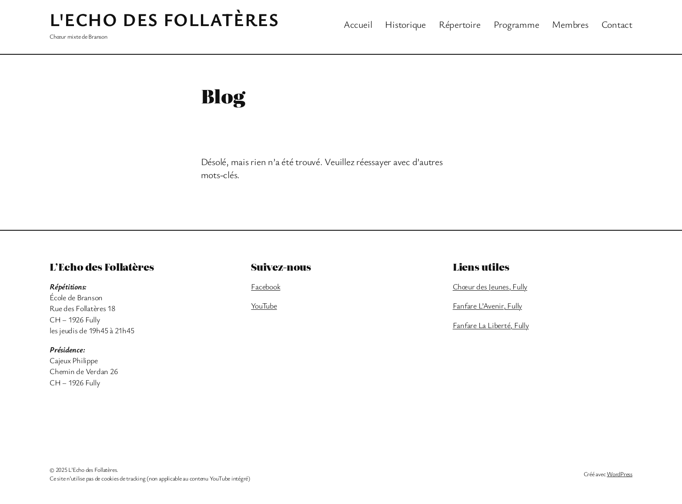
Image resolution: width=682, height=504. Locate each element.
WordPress (619, 474)
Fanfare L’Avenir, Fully (487, 305)
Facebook (265, 286)
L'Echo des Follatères (164, 19)
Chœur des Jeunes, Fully (490, 286)
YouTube (264, 305)
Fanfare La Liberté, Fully (491, 325)
